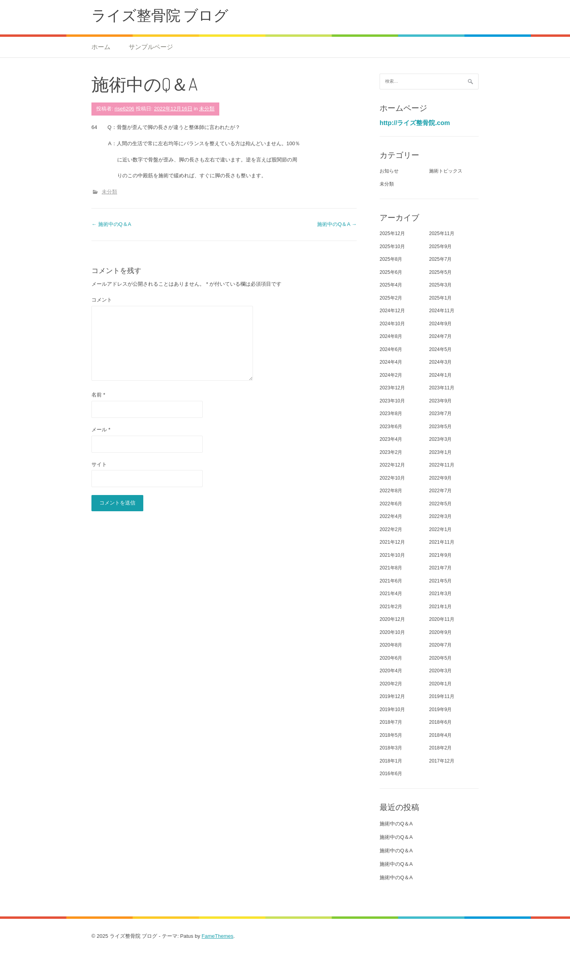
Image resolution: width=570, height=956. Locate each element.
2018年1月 (391, 761)
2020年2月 (391, 684)
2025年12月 (392, 233)
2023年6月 (391, 426)
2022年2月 (391, 529)
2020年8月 (391, 645)
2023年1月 (440, 452)
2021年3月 (440, 593)
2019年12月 (392, 696)
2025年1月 (440, 298)
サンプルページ (151, 47)
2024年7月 (440, 336)
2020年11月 (441, 619)
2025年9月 (440, 246)
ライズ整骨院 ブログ (159, 15)
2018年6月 (440, 722)
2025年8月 (391, 259)
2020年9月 (440, 632)
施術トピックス (445, 171)
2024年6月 (391, 349)
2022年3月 (440, 516)
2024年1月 (440, 375)
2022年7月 (440, 490)
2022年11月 (441, 465)
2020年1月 (440, 684)
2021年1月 (440, 606)
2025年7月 (440, 259)
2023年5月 (440, 426)
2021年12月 (392, 542)
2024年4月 (391, 362)
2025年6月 (391, 272)
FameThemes (217, 936)
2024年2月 (391, 375)
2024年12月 (392, 310)
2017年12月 (441, 761)
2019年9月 (440, 709)
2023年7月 (440, 413)
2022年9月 (440, 478)
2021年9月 (440, 555)
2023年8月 (391, 413)
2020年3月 (440, 670)
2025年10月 (392, 246)
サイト (99, 464)
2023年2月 (391, 452)
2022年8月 (391, 490)
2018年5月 (391, 735)
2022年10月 (392, 478)
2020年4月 (391, 670)
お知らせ (389, 171)
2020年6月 (391, 658)
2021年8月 (391, 568)
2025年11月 (441, 233)
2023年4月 (391, 439)
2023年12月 (392, 388)
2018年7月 (391, 722)
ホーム (100, 47)
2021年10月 (392, 555)
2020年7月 (440, 645)
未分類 (207, 109)
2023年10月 (392, 401)
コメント (101, 300)
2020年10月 (392, 632)
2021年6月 (391, 581)
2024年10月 (392, 323)
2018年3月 (391, 748)
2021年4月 (391, 593)
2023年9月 (440, 401)
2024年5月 (440, 349)
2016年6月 (391, 773)
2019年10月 (392, 709)
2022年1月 (440, 529)
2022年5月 (440, 503)
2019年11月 (441, 696)
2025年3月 (440, 285)
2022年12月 (392, 465)
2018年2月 (440, 748)
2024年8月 (391, 336)
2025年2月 (391, 298)
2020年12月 (392, 619)
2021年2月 (391, 606)
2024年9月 (440, 323)
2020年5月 (440, 658)
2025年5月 (440, 272)
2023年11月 (441, 388)
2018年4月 (440, 735)
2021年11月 (441, 542)
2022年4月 (391, 516)
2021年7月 (440, 568)
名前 (98, 395)
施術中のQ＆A (111, 224)
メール (100, 429)
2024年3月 (440, 362)
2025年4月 (391, 285)
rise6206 (124, 109)
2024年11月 (441, 310)
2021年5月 (440, 581)
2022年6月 (391, 503)
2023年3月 (440, 439)
